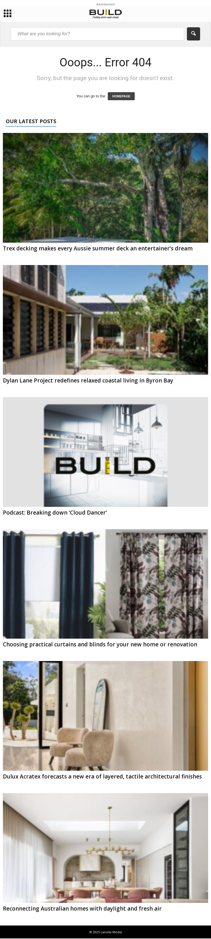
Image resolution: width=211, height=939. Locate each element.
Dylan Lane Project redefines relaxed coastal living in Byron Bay (88, 380)
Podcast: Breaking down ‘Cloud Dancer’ (55, 512)
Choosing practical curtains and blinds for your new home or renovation (100, 644)
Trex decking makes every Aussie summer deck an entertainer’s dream (98, 248)
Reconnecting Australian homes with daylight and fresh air (82, 908)
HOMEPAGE (121, 96)
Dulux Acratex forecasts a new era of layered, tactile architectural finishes (102, 776)
